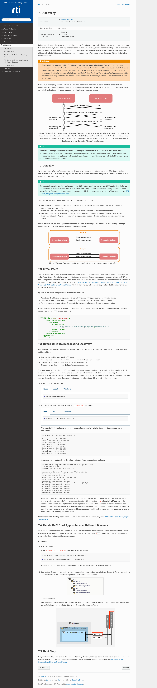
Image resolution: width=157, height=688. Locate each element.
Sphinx (48, 680)
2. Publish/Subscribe (8, 29)
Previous (44, 668)
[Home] (39, 4)
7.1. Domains (8, 48)
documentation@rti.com (74, 684)
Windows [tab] (67, 389)
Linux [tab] (45, 389)
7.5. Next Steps (9, 65)
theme (60, 680)
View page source (123, 4)
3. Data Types (6, 32)
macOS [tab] (55, 389)
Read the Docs (77, 680)
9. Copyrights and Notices (11, 72)
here (84, 22)
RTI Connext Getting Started (17, 8)
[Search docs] (16, 19)
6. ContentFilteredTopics (10, 42)
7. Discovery (6, 45)
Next (126, 668)
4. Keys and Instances (9, 36)
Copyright (44, 676)
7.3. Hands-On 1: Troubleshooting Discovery (15, 56)
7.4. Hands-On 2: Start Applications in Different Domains (16, 61)
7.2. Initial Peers (9, 52)
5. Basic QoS (6, 39)
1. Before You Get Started (10, 26)
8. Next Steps (6, 69)
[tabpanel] (85, 397)
